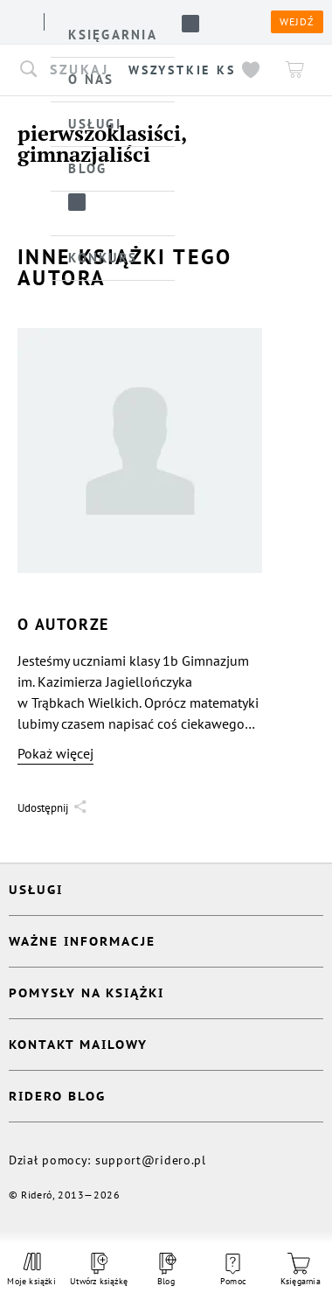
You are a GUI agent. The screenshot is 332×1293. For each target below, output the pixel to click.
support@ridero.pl (150, 1160)
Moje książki (31, 1269)
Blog (166, 1270)
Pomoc (233, 1270)
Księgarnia (300, 1270)
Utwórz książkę (98, 1270)
